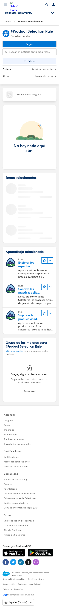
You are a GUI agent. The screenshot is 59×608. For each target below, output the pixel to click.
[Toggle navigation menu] (52, 13)
